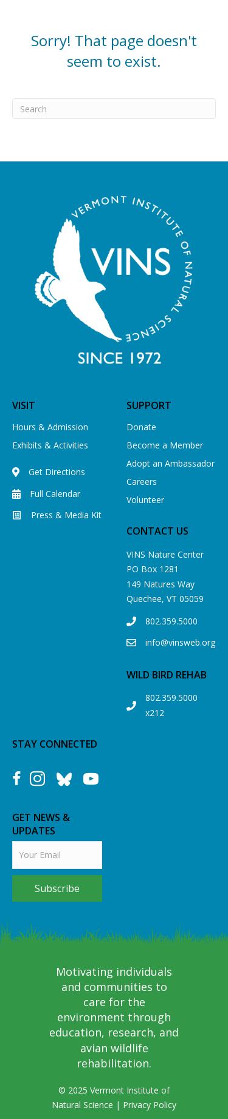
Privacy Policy (149, 1105)
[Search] (114, 108)
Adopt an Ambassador (170, 463)
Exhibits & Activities (50, 445)
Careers (141, 481)
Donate (141, 427)
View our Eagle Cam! (144, 29)
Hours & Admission (50, 427)
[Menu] (214, 77)
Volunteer (145, 499)
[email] (57, 855)
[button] (57, 888)
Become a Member (164, 445)
